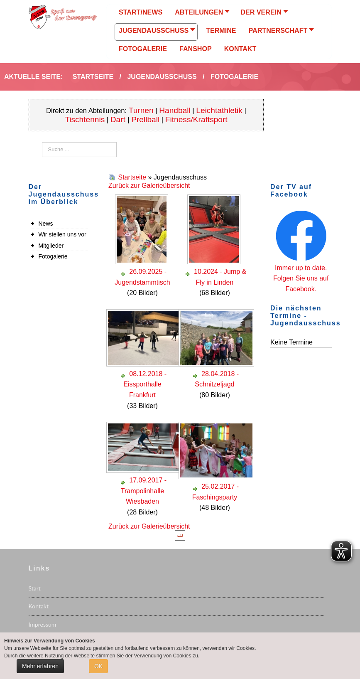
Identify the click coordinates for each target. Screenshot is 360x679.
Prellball (145, 119)
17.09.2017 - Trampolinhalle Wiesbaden (144, 491)
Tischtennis (85, 119)
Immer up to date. (301, 267)
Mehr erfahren (40, 666)
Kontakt (39, 606)
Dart (118, 119)
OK (98, 666)
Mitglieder (51, 245)
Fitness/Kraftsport (196, 119)
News (46, 223)
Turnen (141, 110)
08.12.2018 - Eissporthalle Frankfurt (145, 384)
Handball (175, 110)
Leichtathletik (219, 110)
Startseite (132, 177)
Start (35, 588)
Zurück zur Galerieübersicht (149, 185)
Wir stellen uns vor (62, 234)
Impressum (42, 624)
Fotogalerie (53, 256)
